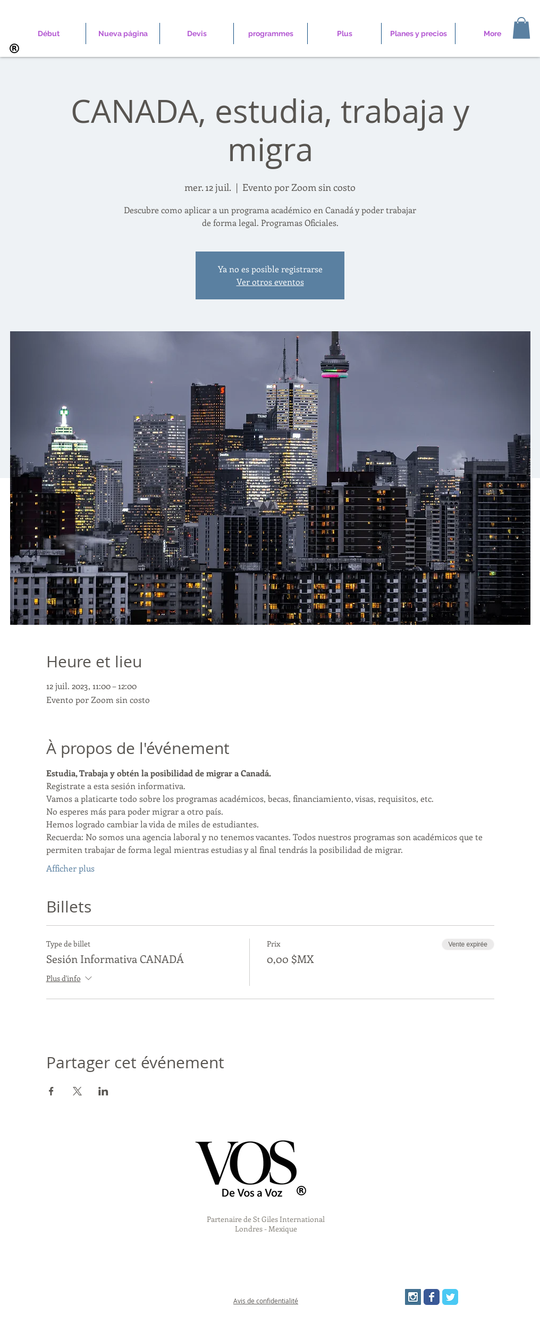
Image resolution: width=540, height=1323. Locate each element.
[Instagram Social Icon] (413, 1297)
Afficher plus (70, 868)
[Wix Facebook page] (432, 1297)
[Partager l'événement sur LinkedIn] (103, 1091)
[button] (521, 28)
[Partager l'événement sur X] (77, 1091)
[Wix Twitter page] (450, 1297)
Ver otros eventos (270, 281)
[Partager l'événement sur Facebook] (51, 1091)
